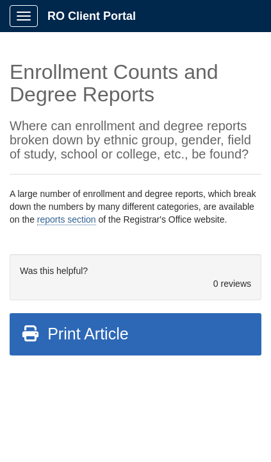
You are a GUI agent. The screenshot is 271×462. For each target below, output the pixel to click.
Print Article (75, 334)
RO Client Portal (91, 16)
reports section (66, 219)
